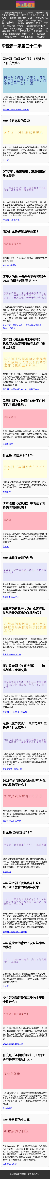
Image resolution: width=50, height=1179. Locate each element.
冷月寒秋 (7, 160)
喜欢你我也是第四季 (36, 26)
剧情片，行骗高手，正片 (29, 23)
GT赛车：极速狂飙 (11, 220)
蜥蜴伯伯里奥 (27, 37)
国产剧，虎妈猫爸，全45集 (15, 932)
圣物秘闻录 (8, 1108)
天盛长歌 (41, 37)
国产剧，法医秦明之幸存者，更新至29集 (21, 389)
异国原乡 (7, 492)
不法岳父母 (25, 31)
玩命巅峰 (41, 34)
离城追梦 (30, 29)
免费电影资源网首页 (13, 12)
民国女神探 (8, 444)
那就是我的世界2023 (12, 821)
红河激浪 (38, 31)
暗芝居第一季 (11, 37)
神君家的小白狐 (10, 1164)
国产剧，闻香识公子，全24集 (16, 109)
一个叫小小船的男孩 (13, 29)
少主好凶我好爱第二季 (13, 1044)
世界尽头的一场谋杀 (12, 654)
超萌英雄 (7, 872)
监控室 (6, 986)
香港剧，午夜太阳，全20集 (15, 712)
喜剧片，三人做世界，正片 (30, 20)
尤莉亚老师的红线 (11, 597)
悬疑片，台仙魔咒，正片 (21, 18)
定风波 (6, 546)
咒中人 (11, 20)
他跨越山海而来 (10, 265)
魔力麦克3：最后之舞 (12, 769)
